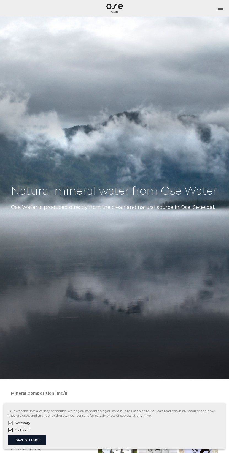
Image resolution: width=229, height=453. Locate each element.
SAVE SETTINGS (28, 440)
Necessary (22, 423)
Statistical (22, 430)
